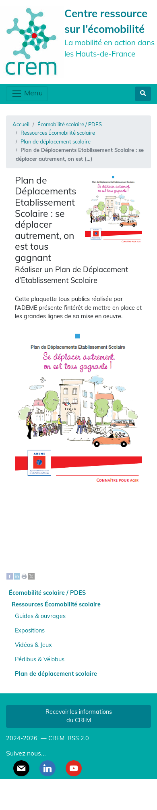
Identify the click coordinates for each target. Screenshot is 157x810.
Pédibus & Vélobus (39, 659)
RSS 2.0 (77, 738)
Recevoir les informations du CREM (78, 716)
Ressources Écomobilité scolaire (58, 132)
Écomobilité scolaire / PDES (69, 124)
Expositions (30, 630)
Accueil (20, 124)
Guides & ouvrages (40, 616)
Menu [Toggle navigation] (27, 93)
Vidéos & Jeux (33, 644)
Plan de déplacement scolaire (56, 141)
